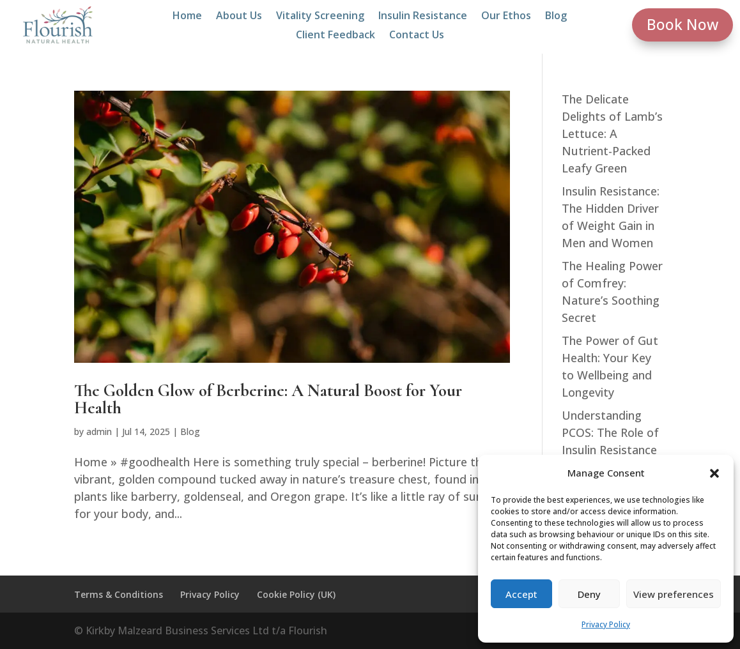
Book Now (682, 24)
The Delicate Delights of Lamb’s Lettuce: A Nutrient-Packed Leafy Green (612, 133)
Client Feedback (335, 36)
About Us (239, 16)
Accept (521, 594)
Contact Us (416, 36)
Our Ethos (506, 16)
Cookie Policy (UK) (296, 594)
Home (187, 16)
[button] (714, 473)
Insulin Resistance (422, 16)
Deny (589, 594)
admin (99, 431)
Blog (556, 16)
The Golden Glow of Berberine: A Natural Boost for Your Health (268, 399)
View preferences (673, 594)
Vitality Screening (320, 16)
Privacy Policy (606, 624)
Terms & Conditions (118, 594)
